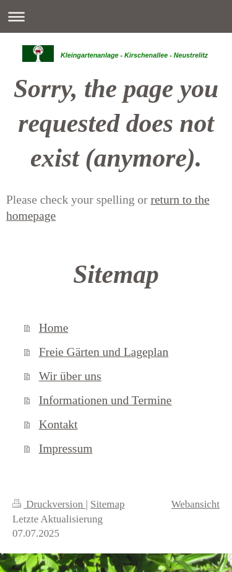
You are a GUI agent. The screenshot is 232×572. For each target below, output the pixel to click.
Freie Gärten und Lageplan (104, 351)
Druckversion (48, 504)
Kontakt (58, 424)
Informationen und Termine (105, 400)
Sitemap (107, 504)
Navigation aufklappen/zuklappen (116, 16)
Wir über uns (70, 376)
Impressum (66, 448)
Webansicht (195, 504)
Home (54, 327)
